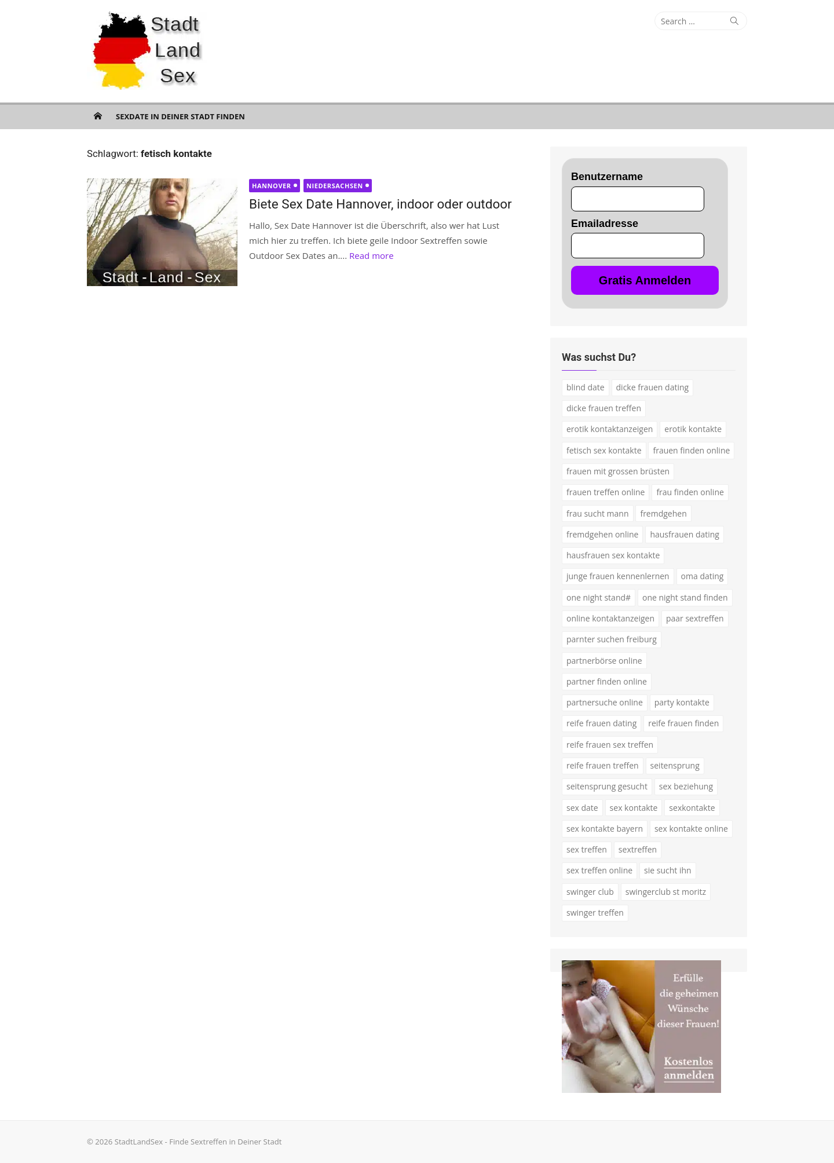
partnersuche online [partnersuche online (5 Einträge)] (604, 702)
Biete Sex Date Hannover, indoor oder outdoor (380, 203)
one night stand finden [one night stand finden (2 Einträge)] (685, 597)
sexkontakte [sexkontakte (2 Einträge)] (692, 807)
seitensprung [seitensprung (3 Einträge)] (675, 765)
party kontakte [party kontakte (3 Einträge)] (681, 702)
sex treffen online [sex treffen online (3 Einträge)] (599, 870)
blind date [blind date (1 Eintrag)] (585, 387)
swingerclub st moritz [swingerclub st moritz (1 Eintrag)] (666, 891)
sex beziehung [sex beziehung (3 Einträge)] (686, 786)
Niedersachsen (334, 185)
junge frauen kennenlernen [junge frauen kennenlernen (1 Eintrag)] (618, 576)
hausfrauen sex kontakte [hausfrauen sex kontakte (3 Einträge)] (613, 555)
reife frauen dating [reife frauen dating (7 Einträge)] (601, 723)
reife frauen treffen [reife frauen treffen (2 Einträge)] (602, 765)
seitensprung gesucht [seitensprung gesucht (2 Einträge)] (607, 786)
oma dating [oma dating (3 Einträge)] (702, 576)
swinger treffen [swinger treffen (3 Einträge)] (595, 912)
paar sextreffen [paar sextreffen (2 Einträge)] (695, 618)
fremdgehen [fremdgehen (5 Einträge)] (663, 513)
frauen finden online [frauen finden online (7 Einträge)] (691, 450)
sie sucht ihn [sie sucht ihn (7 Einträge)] (668, 870)
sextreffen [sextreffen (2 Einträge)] (638, 849)
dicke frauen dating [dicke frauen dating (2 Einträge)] (652, 387)
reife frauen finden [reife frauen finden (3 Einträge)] (683, 723)
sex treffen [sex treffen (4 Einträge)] (586, 849)
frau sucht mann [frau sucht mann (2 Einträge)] (597, 513)
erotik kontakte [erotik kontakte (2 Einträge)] (693, 428)
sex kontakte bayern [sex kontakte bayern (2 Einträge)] (604, 828)
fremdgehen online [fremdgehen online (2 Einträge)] (602, 534)
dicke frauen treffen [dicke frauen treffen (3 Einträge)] (603, 408)
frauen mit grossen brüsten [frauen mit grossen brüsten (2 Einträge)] (618, 471)
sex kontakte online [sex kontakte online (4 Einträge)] (691, 828)
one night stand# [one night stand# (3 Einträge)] (598, 597)
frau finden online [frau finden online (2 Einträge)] (689, 492)
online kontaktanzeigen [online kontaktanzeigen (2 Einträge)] (610, 618)
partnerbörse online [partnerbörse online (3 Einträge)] (604, 660)
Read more (371, 255)
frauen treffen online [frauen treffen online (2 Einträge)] (605, 492)
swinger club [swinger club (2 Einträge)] (590, 891)
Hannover (271, 185)
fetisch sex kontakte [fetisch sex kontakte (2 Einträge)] (604, 450)
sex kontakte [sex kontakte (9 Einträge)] (634, 807)
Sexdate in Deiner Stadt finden (180, 116)
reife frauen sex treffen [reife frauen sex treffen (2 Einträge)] (609, 744)
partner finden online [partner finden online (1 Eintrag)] (606, 681)
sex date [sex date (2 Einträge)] (582, 807)
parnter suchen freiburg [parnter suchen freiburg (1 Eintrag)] (611, 639)
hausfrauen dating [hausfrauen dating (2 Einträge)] (684, 534)
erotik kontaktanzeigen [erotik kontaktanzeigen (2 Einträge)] (609, 428)
